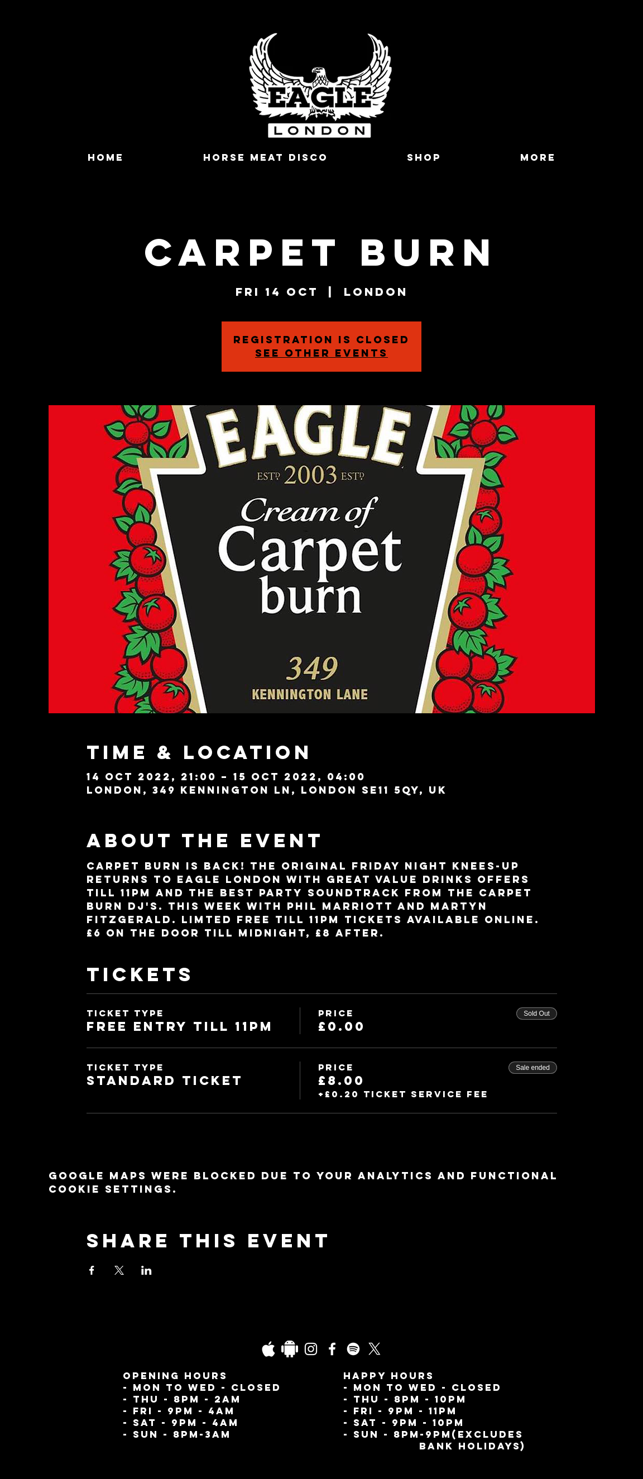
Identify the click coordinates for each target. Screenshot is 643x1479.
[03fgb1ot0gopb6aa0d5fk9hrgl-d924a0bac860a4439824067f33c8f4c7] (268, 1349)
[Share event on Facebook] (92, 1270)
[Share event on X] (119, 1270)
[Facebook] (332, 1349)
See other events (321, 353)
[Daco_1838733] (289, 1349)
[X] (374, 1349)
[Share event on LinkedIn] (146, 1270)
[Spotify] (353, 1349)
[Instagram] (311, 1349)
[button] (538, 157)
